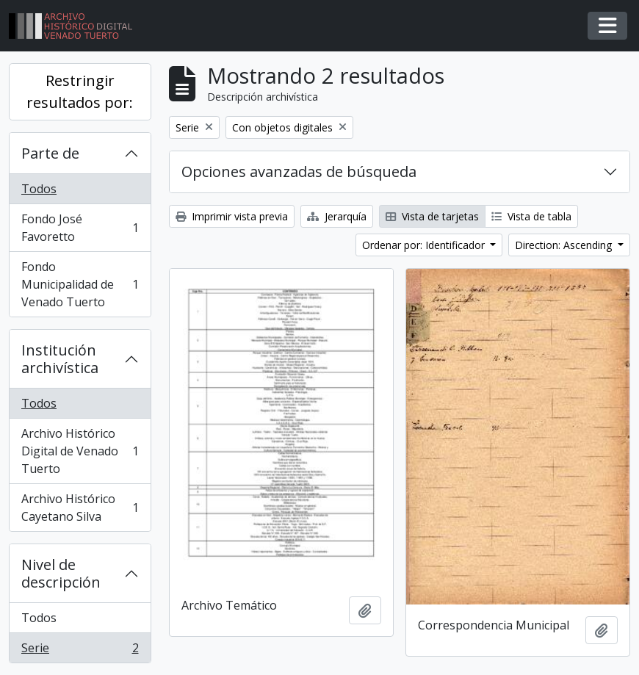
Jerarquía (337, 216)
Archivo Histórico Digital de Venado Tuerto (80, 451)
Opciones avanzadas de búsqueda (298, 171)
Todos (39, 189)
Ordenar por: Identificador (425, 245)
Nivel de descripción (61, 573)
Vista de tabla (531, 216)
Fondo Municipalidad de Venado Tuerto (80, 284)
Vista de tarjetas (432, 216)
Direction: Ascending (565, 245)
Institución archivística (59, 359)
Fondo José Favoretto (80, 228)
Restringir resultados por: (79, 91)
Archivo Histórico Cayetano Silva (80, 507)
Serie (80, 651)
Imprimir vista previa (232, 216)
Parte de (50, 153)
